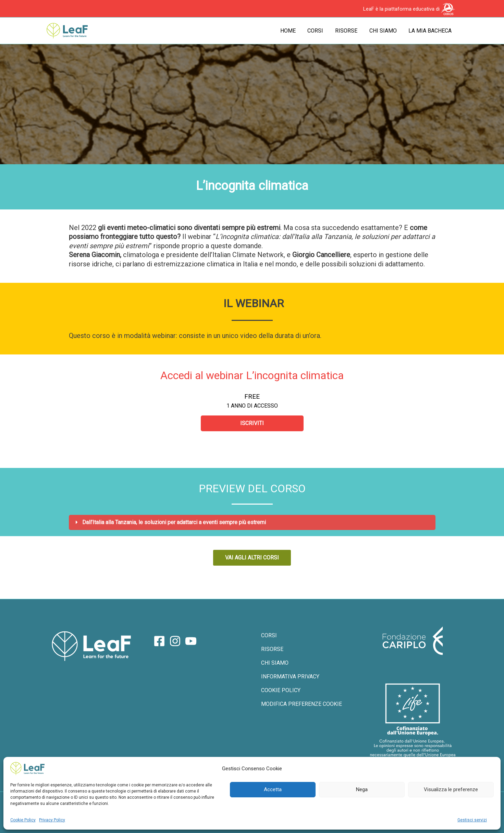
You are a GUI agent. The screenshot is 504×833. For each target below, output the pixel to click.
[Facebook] (159, 641)
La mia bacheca (430, 30)
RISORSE (272, 650)
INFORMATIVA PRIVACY (290, 678)
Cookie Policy (23, 820)
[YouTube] (191, 641)
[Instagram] (175, 641)
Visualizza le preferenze (451, 789)
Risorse (348, 30)
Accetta (273, 789)
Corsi (319, 30)
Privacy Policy (52, 820)
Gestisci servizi (472, 820)
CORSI (268, 636)
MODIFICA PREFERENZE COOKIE (301, 706)
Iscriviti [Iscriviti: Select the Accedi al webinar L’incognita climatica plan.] (252, 423)
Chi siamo (384, 30)
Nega (362, 789)
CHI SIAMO (274, 664)
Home (292, 30)
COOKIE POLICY (280, 692)
